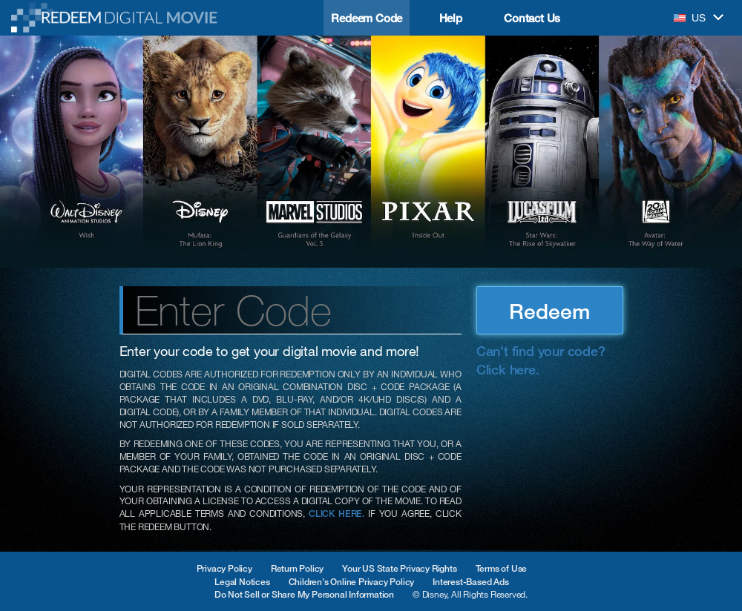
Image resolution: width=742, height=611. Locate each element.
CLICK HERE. (336, 513)
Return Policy (297, 568)
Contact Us (532, 17)
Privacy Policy (224, 568)
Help (450, 17)
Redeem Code (366, 17)
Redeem (549, 310)
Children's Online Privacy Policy (352, 581)
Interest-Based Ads (470, 581)
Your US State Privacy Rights (399, 568)
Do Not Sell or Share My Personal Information (304, 594)
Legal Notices (241, 581)
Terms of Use (502, 568)
